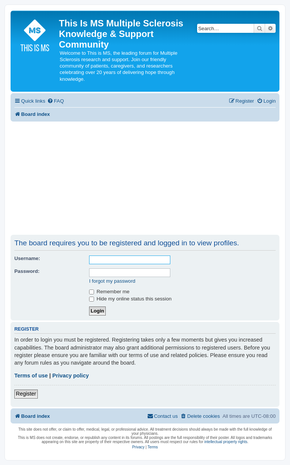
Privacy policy (70, 376)
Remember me (109, 291)
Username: (27, 258)
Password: (27, 271)
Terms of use (31, 376)
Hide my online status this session (130, 299)
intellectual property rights (225, 442)
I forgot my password (112, 281)
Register (26, 394)
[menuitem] (55, 100)
